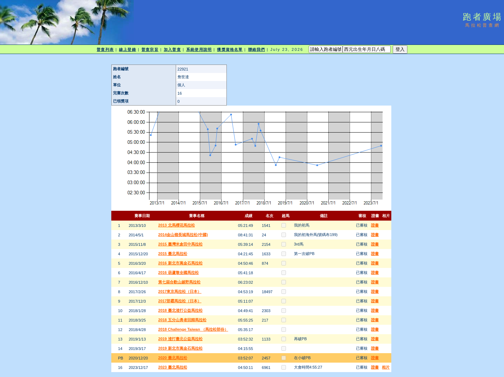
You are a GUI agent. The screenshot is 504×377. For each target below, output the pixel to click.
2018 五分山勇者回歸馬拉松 (182, 320)
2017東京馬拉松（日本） (179, 291)
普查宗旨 (149, 49)
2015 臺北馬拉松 (172, 253)
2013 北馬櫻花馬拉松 (176, 225)
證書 (375, 225)
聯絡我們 (256, 49)
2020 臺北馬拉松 (172, 358)
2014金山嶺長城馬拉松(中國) (183, 235)
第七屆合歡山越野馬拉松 (179, 282)
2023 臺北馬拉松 (172, 367)
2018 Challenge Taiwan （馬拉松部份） (193, 329)
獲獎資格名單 (230, 49)
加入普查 (172, 49)
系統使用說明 (199, 49)
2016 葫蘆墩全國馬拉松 (178, 272)
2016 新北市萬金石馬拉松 (180, 263)
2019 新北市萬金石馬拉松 (180, 348)
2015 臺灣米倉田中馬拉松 (180, 244)
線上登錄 (127, 49)
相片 (386, 367)
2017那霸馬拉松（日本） (179, 301)
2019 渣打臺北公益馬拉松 (180, 339)
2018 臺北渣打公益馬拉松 (180, 310)
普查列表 (105, 49)
